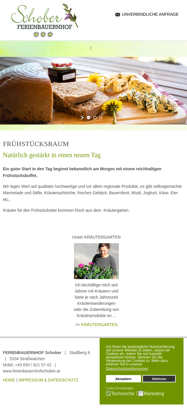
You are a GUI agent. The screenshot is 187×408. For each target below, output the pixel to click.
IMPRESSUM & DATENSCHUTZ (48, 380)
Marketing (154, 393)
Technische (123, 393)
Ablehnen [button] (159, 379)
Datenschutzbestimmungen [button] (127, 369)
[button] (151, 369)
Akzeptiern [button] (123, 379)
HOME (9, 380)
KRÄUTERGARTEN (99, 324)
